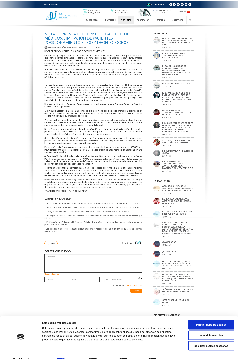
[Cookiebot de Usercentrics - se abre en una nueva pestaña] (21, 352)
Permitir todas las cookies (211, 317)
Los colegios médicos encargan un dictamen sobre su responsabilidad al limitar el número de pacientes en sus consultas (93, 230)
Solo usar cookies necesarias (211, 338)
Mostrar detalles (172, 352)
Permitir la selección (211, 327)
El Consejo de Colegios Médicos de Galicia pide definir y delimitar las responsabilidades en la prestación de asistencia (93, 223)
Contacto (178, 20)
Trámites (110, 20)
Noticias (54, 4)
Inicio (47, 4)
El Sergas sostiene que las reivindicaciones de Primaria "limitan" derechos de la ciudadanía (87, 211)
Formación (144, 20)
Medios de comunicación (74, 47)
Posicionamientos (53, 47)
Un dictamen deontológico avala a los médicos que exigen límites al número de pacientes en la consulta (94, 203)
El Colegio (93, 20)
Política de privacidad (133, 285)
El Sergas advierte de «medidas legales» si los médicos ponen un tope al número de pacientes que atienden (93, 217)
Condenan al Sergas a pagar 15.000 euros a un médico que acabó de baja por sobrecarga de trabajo (92, 207)
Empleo (162, 20)
